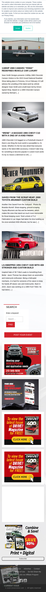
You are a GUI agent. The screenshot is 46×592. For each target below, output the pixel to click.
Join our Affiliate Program (29, 575)
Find (10, 325)
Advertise (27, 569)
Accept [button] (17, 28)
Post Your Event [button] (23, 335)
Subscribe (23, 559)
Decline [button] (28, 28)
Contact (37, 569)
